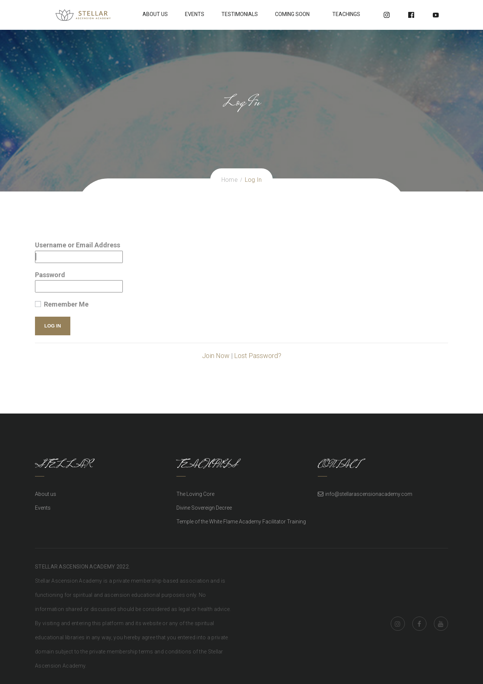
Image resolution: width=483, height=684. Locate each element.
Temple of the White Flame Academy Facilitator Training (241, 522)
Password (50, 275)
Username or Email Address (77, 245)
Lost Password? (257, 356)
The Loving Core (195, 494)
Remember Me (62, 304)
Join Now (216, 356)
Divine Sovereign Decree (204, 508)
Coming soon (292, 14)
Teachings (346, 14)
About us (45, 494)
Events (194, 14)
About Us (155, 14)
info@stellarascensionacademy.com (368, 494)
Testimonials (239, 14)
